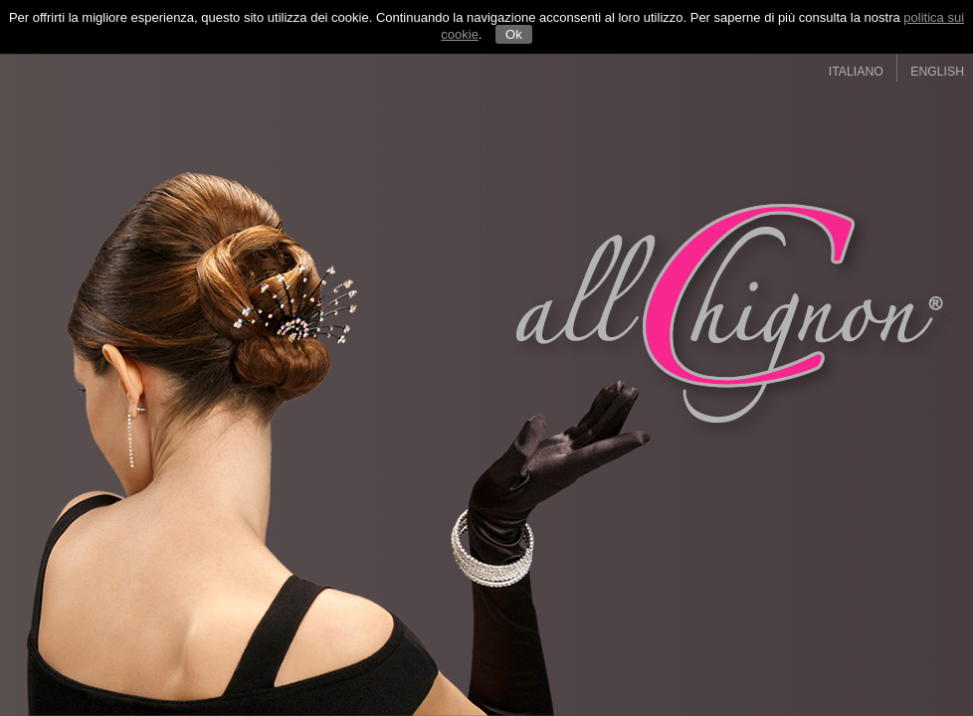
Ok (513, 34)
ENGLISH (937, 72)
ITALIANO (856, 72)
